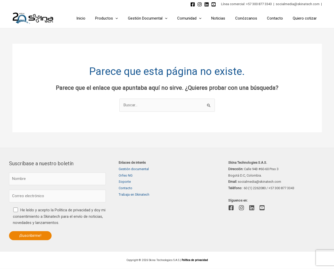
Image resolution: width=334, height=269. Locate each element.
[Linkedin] (206, 4)
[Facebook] (192, 4)
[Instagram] (199, 4)
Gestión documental (134, 169)
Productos (120, 18)
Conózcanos (252, 18)
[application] (129, 18)
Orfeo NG (126, 175)
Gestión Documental (159, 18)
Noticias (226, 18)
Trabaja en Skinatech (134, 194)
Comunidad (199, 18)
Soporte (125, 182)
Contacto (278, 18)
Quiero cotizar (306, 18)
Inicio (97, 18)
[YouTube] (213, 4)
